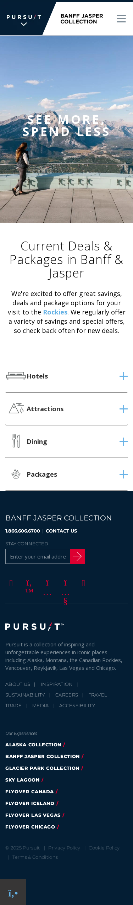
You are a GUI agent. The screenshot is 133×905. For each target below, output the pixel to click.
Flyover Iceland (30, 801)
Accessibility (77, 703)
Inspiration (57, 682)
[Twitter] (28, 581)
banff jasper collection (42, 754)
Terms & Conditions (35, 855)
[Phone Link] (13, 892)
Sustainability (25, 693)
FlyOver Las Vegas (33, 813)
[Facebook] (10, 581)
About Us (18, 682)
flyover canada (29, 790)
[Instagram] (46, 581)
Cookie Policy (104, 846)
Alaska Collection (33, 743)
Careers (66, 693)
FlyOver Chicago (30, 825)
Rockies (55, 310)
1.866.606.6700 (22, 529)
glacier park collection (42, 766)
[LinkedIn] (82, 581)
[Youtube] (64, 581)
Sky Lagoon (22, 778)
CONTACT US (61, 529)
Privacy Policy (64, 846)
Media (40, 703)
